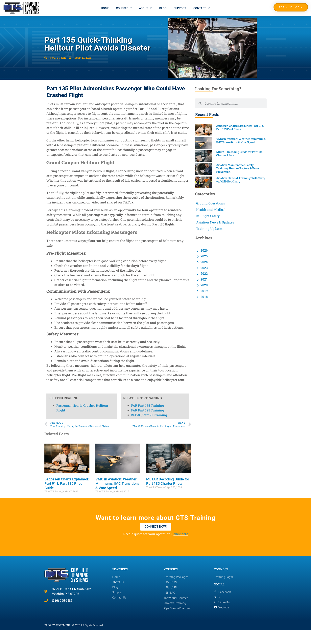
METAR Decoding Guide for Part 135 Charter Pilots (167, 481)
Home (105, 8)
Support (180, 8)
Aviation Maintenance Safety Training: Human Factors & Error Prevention (237, 168)
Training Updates (209, 228)
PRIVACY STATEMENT (57, 625)
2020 (204, 285)
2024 (204, 262)
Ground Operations (210, 203)
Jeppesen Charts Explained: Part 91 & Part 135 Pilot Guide (66, 483)
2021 (204, 279)
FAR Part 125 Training (147, 132)
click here (181, 534)
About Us (145, 8)
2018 (204, 297)
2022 (204, 274)
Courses (124, 8)
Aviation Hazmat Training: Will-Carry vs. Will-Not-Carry (240, 179)
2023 (204, 268)
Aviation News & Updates (215, 222)
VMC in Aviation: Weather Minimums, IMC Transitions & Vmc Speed (117, 483)
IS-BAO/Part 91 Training (149, 137)
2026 (204, 250)
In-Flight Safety (208, 216)
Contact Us (201, 8)
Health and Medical (211, 209)
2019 (204, 291)
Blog (163, 8)
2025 (204, 256)
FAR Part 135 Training (147, 127)
